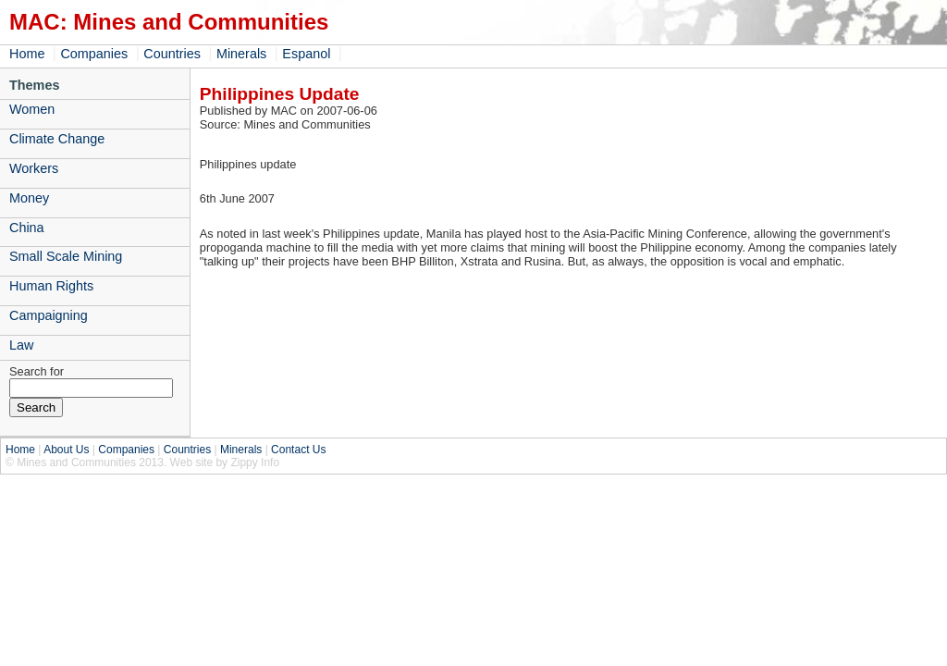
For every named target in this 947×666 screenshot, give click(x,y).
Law (21, 345)
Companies (94, 53)
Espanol (306, 53)
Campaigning (48, 315)
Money (29, 198)
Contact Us (298, 449)
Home (26, 53)
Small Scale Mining (65, 256)
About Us (66, 449)
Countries (172, 53)
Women (32, 109)
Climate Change (57, 138)
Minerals (241, 53)
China (26, 227)
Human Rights (51, 285)
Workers (33, 168)
